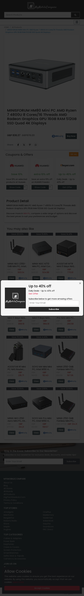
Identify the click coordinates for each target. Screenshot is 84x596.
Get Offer (33, 293)
